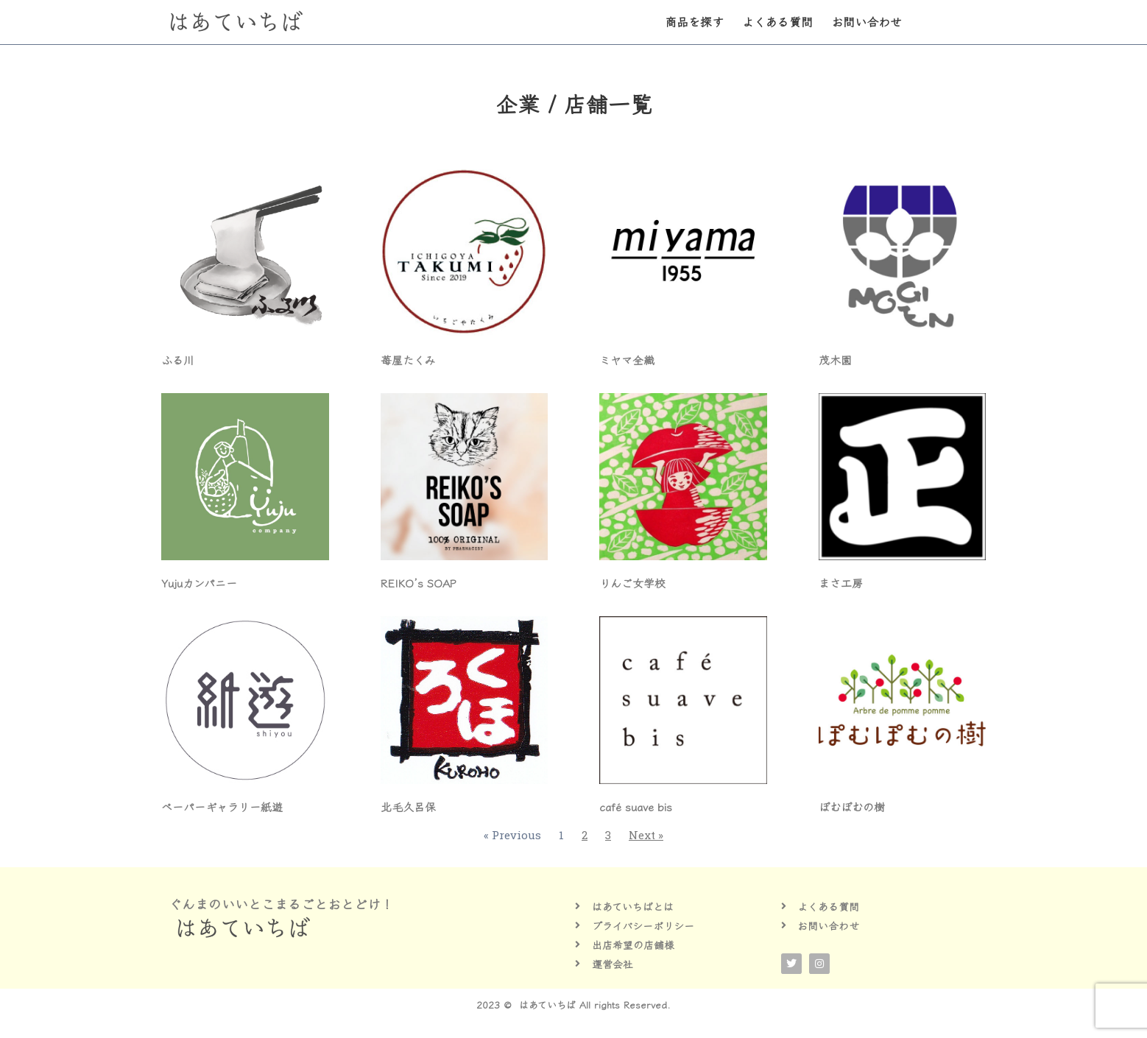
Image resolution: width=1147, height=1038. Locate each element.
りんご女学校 (632, 582)
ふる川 (177, 359)
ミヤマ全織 (626, 359)
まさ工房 (841, 582)
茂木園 (835, 359)
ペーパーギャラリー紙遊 (222, 806)
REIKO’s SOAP (418, 582)
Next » (646, 834)
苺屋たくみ (408, 359)
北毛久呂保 (408, 806)
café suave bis (635, 806)
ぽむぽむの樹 (852, 806)
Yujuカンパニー (199, 582)
